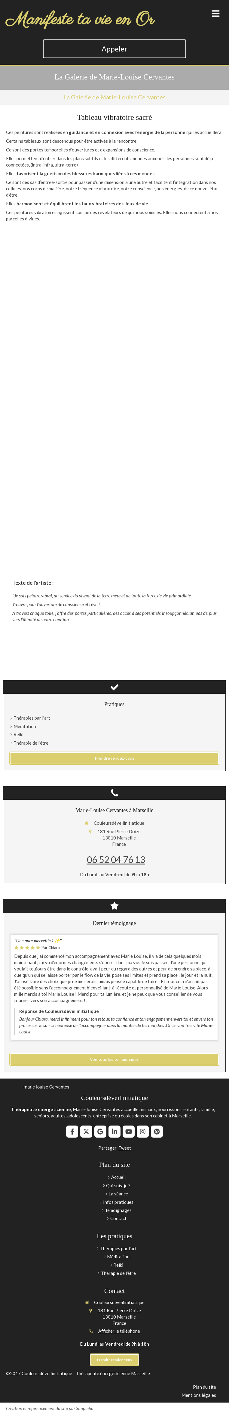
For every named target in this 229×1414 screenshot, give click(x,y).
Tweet (124, 1148)
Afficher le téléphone (119, 1331)
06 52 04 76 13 (116, 859)
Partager (107, 1148)
